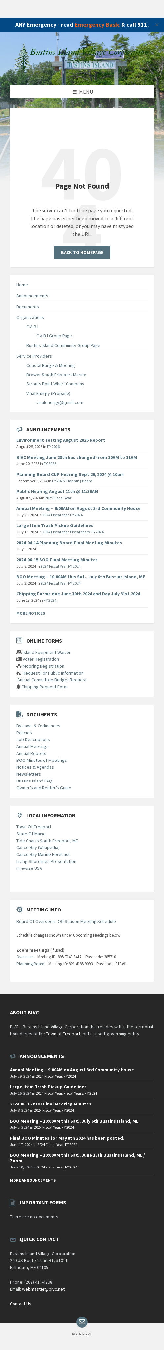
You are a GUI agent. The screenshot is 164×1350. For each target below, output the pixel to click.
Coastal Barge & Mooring (50, 365)
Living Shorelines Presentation (46, 861)
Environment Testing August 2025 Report (60, 440)
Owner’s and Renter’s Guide (43, 788)
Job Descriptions (33, 739)
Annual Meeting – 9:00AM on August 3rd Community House (78, 508)
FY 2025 (50, 463)
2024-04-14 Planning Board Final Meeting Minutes (69, 543)
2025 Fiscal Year (58, 497)
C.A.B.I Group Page (54, 336)
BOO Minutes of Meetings (41, 760)
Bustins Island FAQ (34, 781)
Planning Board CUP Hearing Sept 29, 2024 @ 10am (70, 474)
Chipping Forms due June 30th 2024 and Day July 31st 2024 (78, 594)
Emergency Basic (97, 24)
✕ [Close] (157, 25)
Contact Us (20, 1304)
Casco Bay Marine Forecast (43, 854)
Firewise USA (29, 868)
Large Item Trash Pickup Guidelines (54, 525)
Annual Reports (31, 753)
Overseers (24, 957)
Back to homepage (82, 252)
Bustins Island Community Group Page (63, 345)
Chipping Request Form (44, 687)
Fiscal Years (80, 531)
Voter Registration (41, 659)
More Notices (30, 613)
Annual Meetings (32, 746)
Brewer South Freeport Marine (56, 374)
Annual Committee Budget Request (52, 680)
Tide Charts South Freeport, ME (47, 841)
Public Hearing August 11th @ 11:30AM (57, 491)
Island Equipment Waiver (47, 652)
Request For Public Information (53, 673)
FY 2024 (76, 514)
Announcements (32, 296)
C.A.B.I (32, 327)
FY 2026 (53, 446)
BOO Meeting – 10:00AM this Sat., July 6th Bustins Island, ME (80, 577)
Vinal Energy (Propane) (48, 393)
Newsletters (28, 774)
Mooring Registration (43, 666)
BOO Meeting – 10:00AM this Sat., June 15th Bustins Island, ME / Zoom (77, 1158)
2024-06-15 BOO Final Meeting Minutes (57, 560)
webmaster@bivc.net (43, 1289)
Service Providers (34, 356)
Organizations (30, 317)
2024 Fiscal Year (55, 514)
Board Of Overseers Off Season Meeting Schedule (66, 921)
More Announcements (33, 1180)
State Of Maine (31, 834)
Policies (24, 733)
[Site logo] (82, 72)
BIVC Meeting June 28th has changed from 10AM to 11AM (76, 457)
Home (22, 285)
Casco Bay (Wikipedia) (38, 847)
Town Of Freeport (33, 827)
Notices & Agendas (35, 767)
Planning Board (79, 480)
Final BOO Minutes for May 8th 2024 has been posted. (67, 1138)
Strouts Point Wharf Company (55, 384)
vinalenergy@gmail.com (59, 402)
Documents (27, 307)
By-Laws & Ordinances (38, 726)
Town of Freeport (63, 1034)
